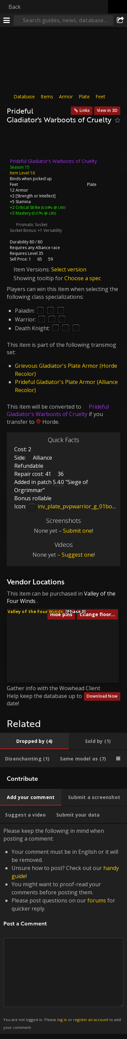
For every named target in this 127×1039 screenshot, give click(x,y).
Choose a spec (82, 278)
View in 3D (107, 110)
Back (14, 6)
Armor (66, 96)
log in (62, 1019)
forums (96, 900)
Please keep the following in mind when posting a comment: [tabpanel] (63, 929)
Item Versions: (32, 269)
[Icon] (18, 142)
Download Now (102, 696)
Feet (100, 96)
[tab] (34, 741)
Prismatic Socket (31, 224)
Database (24, 96)
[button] (20, 633)
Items (47, 96)
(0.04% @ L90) (52, 207)
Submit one (77, 530)
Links (85, 110)
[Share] (120, 20)
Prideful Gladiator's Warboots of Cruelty (58, 410)
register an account (90, 1019)
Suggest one (78, 554)
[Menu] (7, 20)
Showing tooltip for (39, 278)
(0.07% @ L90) (43, 212)
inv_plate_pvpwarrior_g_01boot (72, 506)
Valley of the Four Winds (35, 611)
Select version (68, 269)
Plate (84, 96)
